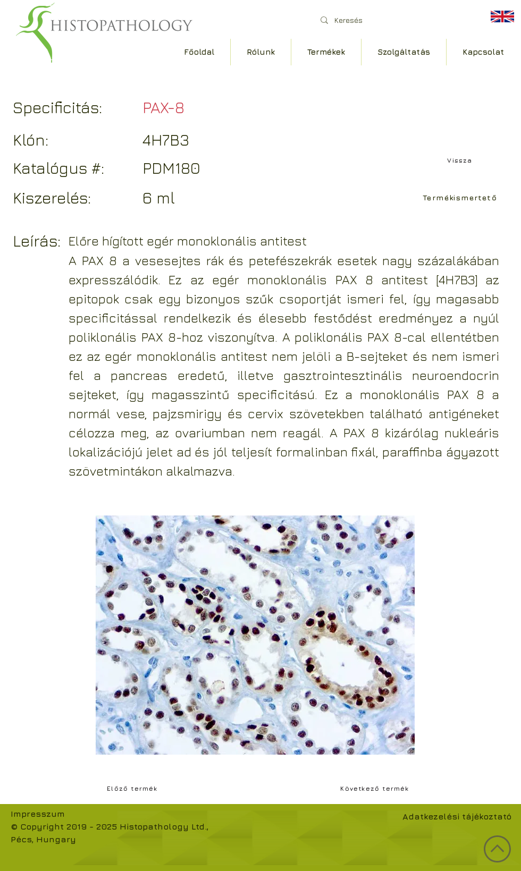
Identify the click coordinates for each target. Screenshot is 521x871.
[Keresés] (393, 20)
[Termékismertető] (461, 197)
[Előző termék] (133, 788)
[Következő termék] (376, 788)
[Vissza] (461, 160)
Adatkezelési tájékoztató (456, 816)
